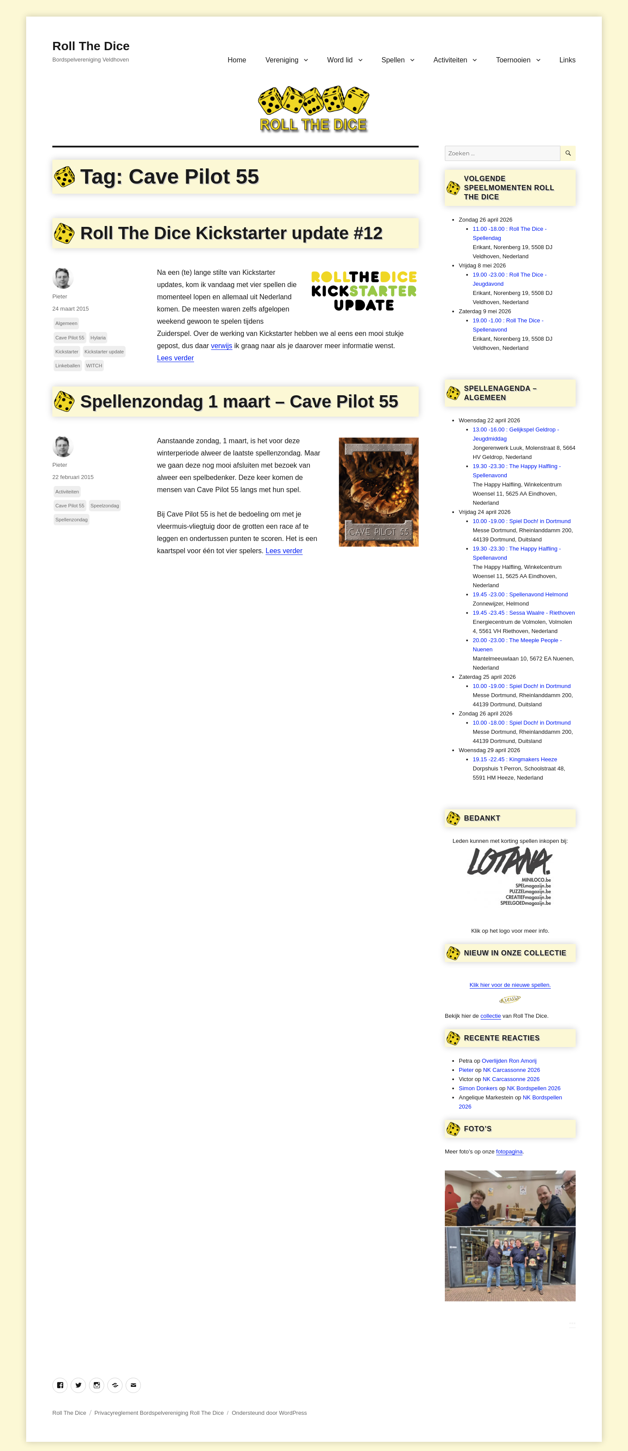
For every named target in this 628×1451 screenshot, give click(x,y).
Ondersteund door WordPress (269, 1413)
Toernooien (513, 60)
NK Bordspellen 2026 (534, 1088)
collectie (491, 1016)
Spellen (393, 60)
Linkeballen (67, 365)
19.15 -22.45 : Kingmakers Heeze (515, 759)
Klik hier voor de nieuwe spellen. (510, 985)
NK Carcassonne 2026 (511, 1070)
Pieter (59, 296)
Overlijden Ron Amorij (509, 1060)
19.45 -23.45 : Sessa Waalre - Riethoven (524, 612)
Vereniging (282, 60)
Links (568, 60)
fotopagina (509, 1151)
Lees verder (175, 358)
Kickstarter (66, 351)
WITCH (94, 365)
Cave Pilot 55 (70, 337)
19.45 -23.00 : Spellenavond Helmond (520, 594)
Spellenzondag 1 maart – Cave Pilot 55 (239, 401)
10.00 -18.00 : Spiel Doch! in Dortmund (522, 722)
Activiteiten (450, 60)
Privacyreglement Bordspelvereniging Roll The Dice (159, 1413)
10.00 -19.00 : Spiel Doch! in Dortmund (522, 521)
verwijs (221, 345)
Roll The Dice (91, 46)
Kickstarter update (104, 351)
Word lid (339, 60)
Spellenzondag (71, 519)
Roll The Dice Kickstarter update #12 (231, 233)
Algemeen (66, 323)
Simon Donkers (478, 1088)
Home (237, 60)
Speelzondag (105, 505)
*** (572, 1324)
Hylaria (98, 337)
